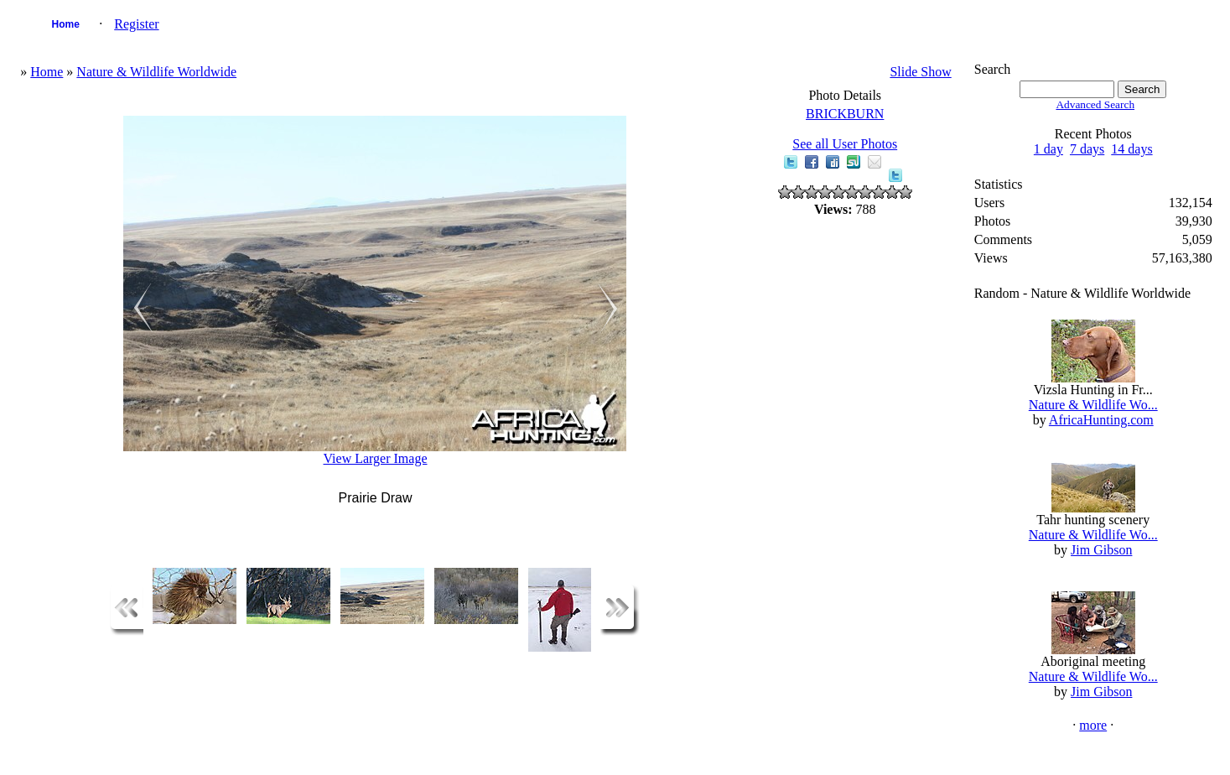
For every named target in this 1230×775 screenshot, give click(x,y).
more (1093, 725)
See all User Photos (844, 144)
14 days (1131, 149)
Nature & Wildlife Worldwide (156, 72)
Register (136, 24)
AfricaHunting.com (1101, 420)
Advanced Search (1095, 104)
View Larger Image (375, 458)
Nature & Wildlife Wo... (1093, 405)
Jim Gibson (1101, 550)
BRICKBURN (845, 114)
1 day (1048, 149)
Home (66, 24)
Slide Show (920, 72)
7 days (1087, 149)
